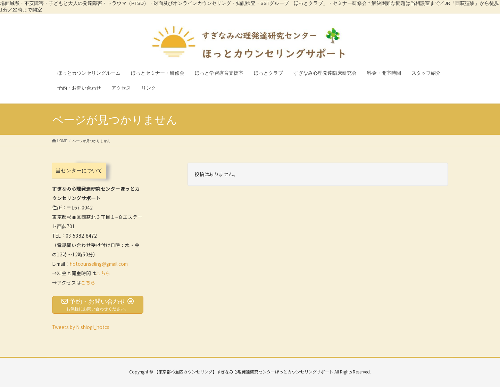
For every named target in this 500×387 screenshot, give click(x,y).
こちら (103, 273)
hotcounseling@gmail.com (99, 263)
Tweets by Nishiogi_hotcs (80, 326)
